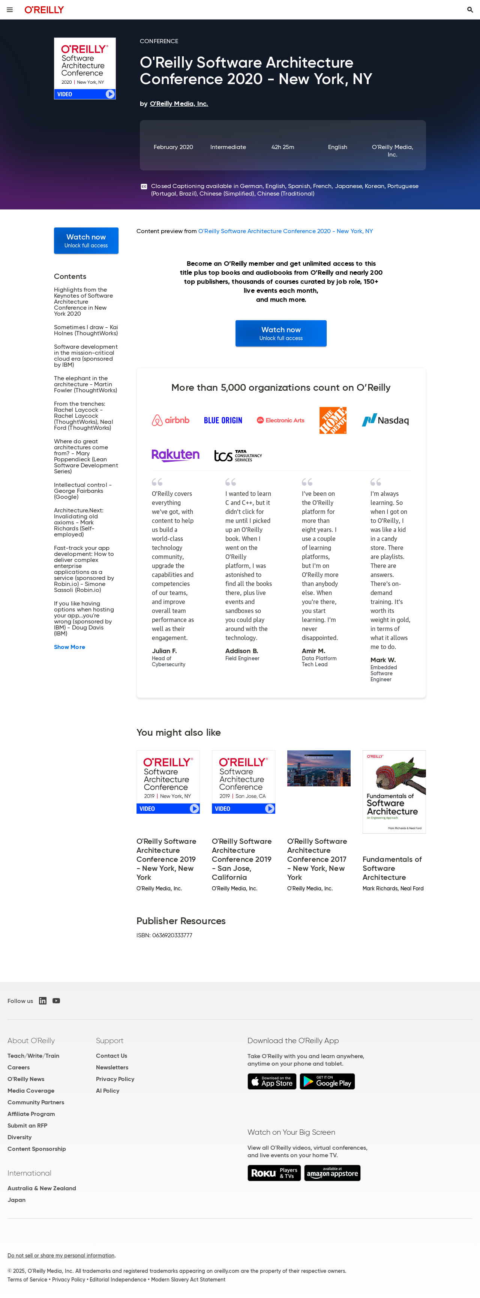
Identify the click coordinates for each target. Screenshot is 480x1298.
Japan (17, 1200)
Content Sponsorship (37, 1149)
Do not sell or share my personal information (61, 1255)
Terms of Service (27, 1279)
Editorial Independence (118, 1279)
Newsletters (112, 1067)
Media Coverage (31, 1091)
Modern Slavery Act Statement (188, 1279)
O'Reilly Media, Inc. (392, 150)
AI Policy (107, 1091)
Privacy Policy (115, 1079)
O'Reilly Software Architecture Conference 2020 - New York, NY (285, 231)
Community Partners (36, 1102)
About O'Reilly (31, 1040)
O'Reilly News (26, 1079)
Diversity (20, 1137)
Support (110, 1040)
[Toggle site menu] (10, 10)
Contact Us (111, 1056)
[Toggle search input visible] (470, 10)
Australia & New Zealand (42, 1188)
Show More (69, 647)
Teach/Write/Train (33, 1056)
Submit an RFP (27, 1125)
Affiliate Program (31, 1114)
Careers (19, 1067)
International (29, 1173)
